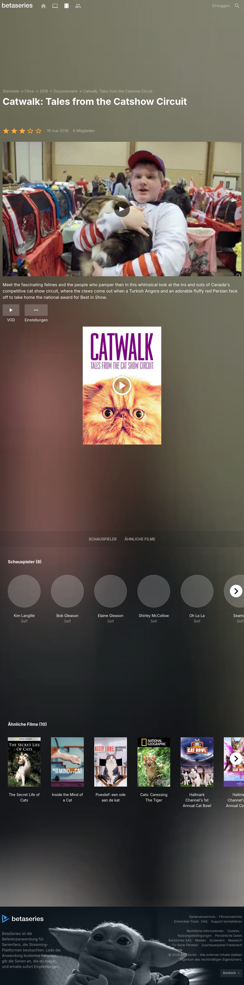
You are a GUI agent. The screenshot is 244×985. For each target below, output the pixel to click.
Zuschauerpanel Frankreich (222, 945)
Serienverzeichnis (202, 917)
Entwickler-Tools (186, 921)
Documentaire (65, 91)
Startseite (11, 91)
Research (235, 940)
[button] (24, 599)
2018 (44, 91)
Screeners (217, 940)
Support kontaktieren (226, 921)
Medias (200, 940)
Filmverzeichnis (230, 917)
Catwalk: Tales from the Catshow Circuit (117, 91)
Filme (29, 91)
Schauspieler (103, 539)
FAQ (204, 921)
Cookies (233, 931)
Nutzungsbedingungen (194, 936)
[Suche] (237, 6)
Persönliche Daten (228, 936)
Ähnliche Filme (140, 539)
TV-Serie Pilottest (185, 945)
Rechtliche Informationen (205, 931)
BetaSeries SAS (180, 940)
